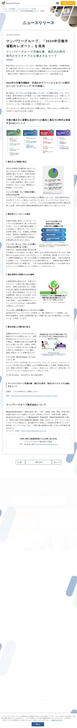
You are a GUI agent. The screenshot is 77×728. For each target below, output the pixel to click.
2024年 (33, 9)
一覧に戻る (38, 462)
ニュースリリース (23, 9)
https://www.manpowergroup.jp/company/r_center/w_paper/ (34, 396)
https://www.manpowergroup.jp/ (33, 431)
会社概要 (12, 9)
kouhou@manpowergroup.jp (47, 444)
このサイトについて (56, 720)
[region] (38, 720)
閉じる (38, 724)
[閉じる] (74, 716)
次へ (55, 462)
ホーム (5, 9)
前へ (21, 462)
